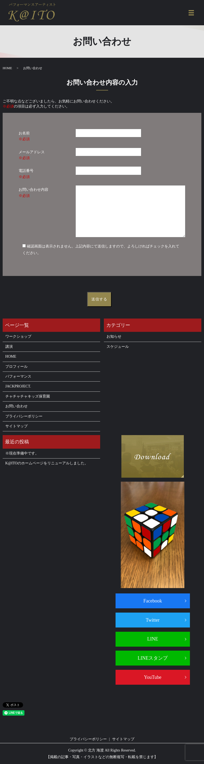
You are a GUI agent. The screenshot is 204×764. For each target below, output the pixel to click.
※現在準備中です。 (22, 453)
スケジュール (118, 347)
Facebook (152, 601)
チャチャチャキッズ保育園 (27, 396)
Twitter (153, 620)
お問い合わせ (16, 406)
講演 (9, 347)
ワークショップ (18, 336)
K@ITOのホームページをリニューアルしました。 (46, 463)
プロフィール (16, 367)
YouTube (153, 677)
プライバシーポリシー (23, 416)
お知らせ (114, 336)
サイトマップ (16, 426)
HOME (7, 68)
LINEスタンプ (153, 658)
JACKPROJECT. (18, 386)
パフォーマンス (18, 376)
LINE (152, 639)
